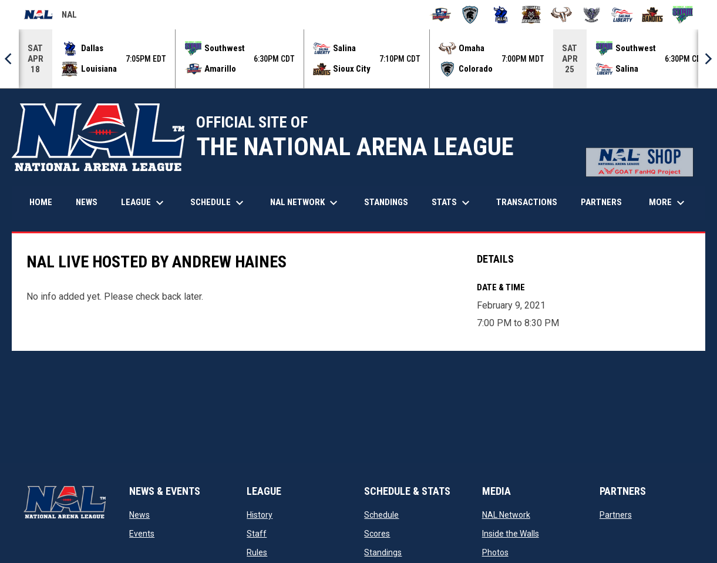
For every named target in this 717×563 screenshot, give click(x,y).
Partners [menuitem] (601, 202)
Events (141, 533)
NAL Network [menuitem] (309, 203)
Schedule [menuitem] (218, 203)
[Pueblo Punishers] (591, 15)
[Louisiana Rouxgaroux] (531, 15)
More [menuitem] (668, 203)
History (259, 515)
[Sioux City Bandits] (653, 15)
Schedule (381, 515)
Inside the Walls (510, 533)
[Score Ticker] (358, 58)
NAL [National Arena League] (50, 16)
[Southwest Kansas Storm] (683, 15)
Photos (495, 552)
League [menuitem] (144, 203)
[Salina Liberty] (622, 15)
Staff (257, 533)
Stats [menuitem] (452, 203)
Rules (257, 552)
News (139, 515)
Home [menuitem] (40, 202)
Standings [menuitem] (386, 202)
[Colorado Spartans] (471, 15)
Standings (383, 552)
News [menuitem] (86, 202)
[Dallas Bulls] (500, 15)
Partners (616, 515)
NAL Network (506, 515)
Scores (377, 533)
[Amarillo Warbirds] (440, 15)
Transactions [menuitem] (526, 202)
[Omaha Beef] (562, 15)
